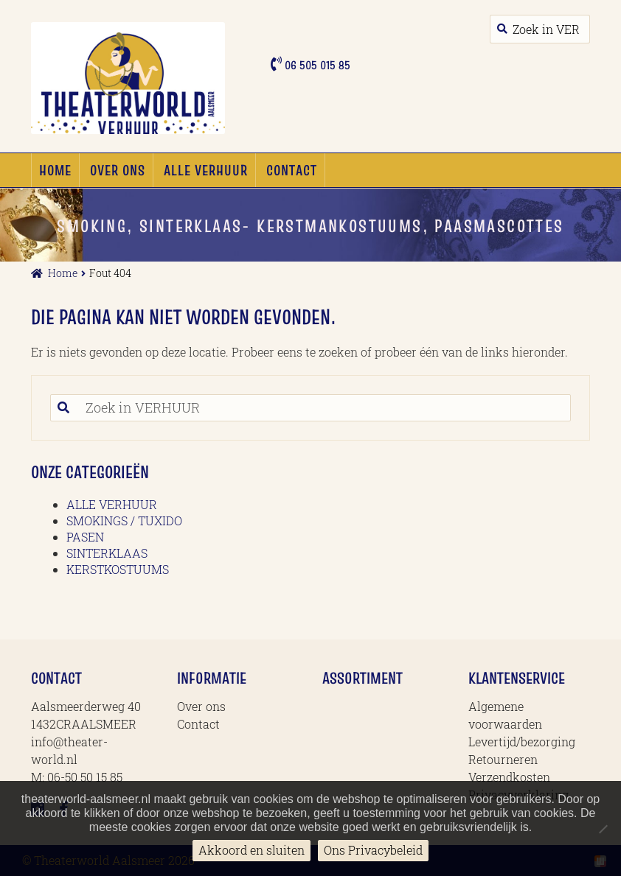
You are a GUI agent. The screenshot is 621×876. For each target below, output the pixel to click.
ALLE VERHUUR (206, 170)
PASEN (85, 536)
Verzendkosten (509, 777)
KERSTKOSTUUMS (117, 569)
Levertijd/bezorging (521, 741)
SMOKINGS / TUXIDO (124, 520)
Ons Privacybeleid (373, 850)
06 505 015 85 (316, 65)
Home (55, 170)
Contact (291, 170)
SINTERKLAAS (107, 553)
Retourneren (503, 759)
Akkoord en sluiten (251, 850)
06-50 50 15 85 (84, 777)
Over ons (117, 170)
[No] (602, 828)
